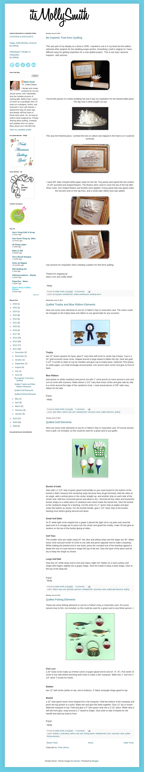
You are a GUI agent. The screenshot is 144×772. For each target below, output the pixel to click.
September (20, 364)
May (17, 399)
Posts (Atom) (63, 747)
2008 (15, 426)
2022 (15, 319)
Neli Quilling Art (19, 269)
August (18, 367)
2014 (15, 338)
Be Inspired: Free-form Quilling (64, 37)
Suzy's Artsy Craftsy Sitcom (21, 288)
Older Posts (129, 743)
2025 (15, 308)
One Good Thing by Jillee (24, 239)
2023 (15, 315)
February (19, 410)
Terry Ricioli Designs (21, 257)
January (18, 414)
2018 (15, 330)
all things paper (19, 245)
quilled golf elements (115, 589)
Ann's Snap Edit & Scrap (23, 232)
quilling (117, 412)
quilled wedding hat (81, 294)
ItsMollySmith (68, 294)
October (18, 360)
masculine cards (94, 412)
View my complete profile (20, 130)
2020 (15, 326)
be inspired (57, 294)
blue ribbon (57, 412)
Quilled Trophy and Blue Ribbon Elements (70, 304)
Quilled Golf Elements (59, 422)
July (17, 371)
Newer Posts (52, 743)
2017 (15, 334)
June (17, 375)
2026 (15, 304)
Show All (36, 295)
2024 (15, 311)
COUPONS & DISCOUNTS (21, 37)
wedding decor (95, 294)
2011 (15, 349)
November (19, 356)
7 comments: (80, 409)
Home (90, 743)
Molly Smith (29, 82)
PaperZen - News (20, 281)
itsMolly (15, 46)
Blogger (95, 761)
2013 (15, 341)
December (19, 352)
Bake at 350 (17, 251)
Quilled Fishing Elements (60, 599)
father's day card (69, 412)
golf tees (78, 589)
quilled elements (107, 412)
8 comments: (80, 291)
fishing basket (89, 734)
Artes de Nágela (19, 263)
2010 (15, 419)
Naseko (77, 761)
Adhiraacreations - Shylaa (24, 275)
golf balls (70, 589)
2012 (15, 345)
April (17, 402)
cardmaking (64, 734)
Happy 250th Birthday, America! (23, 43)
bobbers (56, 734)
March (18, 406)
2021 (15, 323)
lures (109, 734)
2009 (15, 422)
